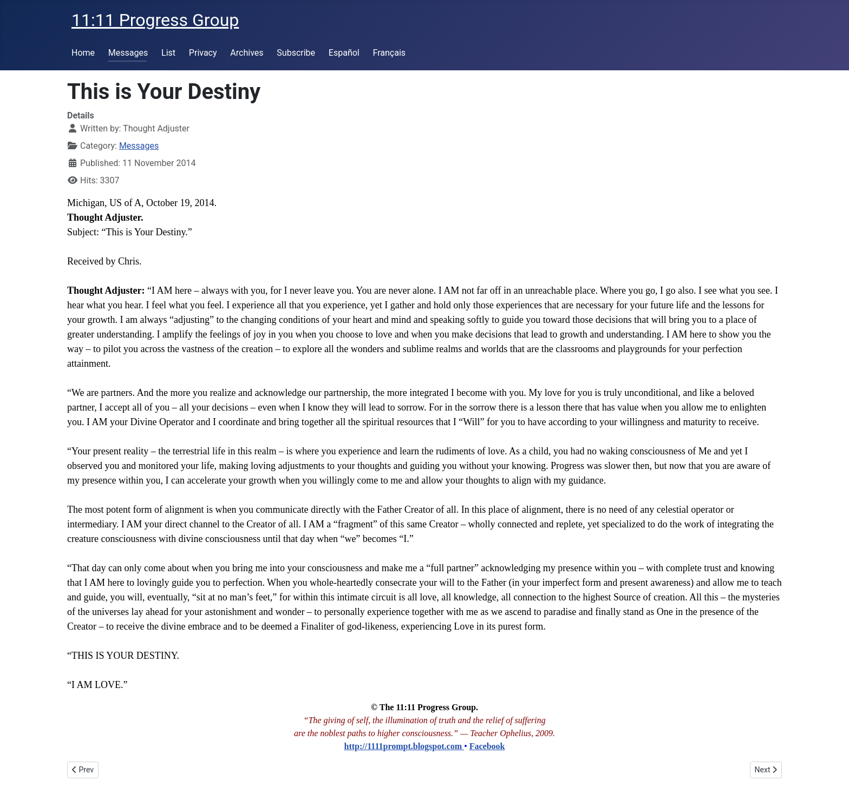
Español (344, 53)
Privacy (203, 53)
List (168, 53)
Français (389, 53)
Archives (246, 53)
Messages (128, 53)
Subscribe (296, 53)
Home (83, 53)
